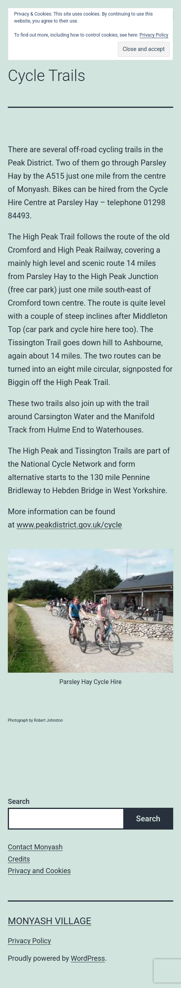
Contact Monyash (35, 847)
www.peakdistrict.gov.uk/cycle (69, 524)
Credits (19, 859)
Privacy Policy (29, 941)
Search (19, 801)
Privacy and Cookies (39, 871)
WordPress (88, 958)
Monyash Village (49, 921)
